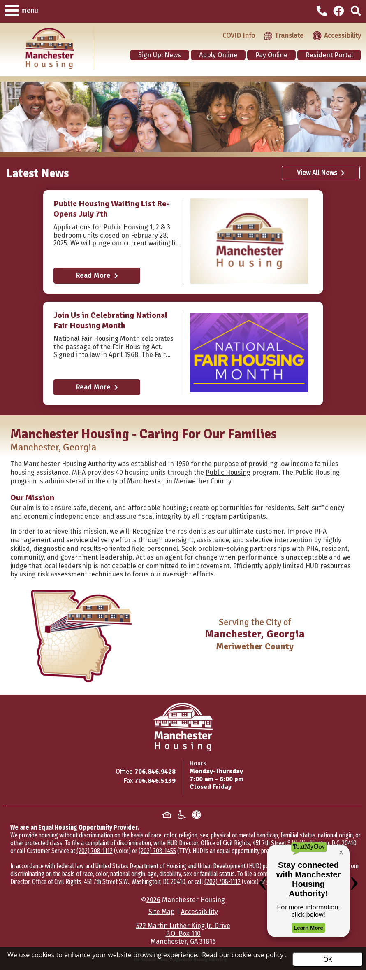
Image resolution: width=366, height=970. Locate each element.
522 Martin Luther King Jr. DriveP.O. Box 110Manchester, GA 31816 (183, 933)
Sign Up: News (159, 55)
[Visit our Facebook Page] (340, 11)
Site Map (161, 912)
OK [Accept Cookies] (327, 959)
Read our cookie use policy (242, 954)
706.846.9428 (155, 771)
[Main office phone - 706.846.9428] (323, 12)
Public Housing (228, 472)
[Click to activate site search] (356, 11)
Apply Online (218, 55)
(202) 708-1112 (94, 851)
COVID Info (238, 36)
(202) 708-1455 (157, 851)
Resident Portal (329, 55)
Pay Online (271, 55)
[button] (12, 9)
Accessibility (199, 912)
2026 (153, 900)
